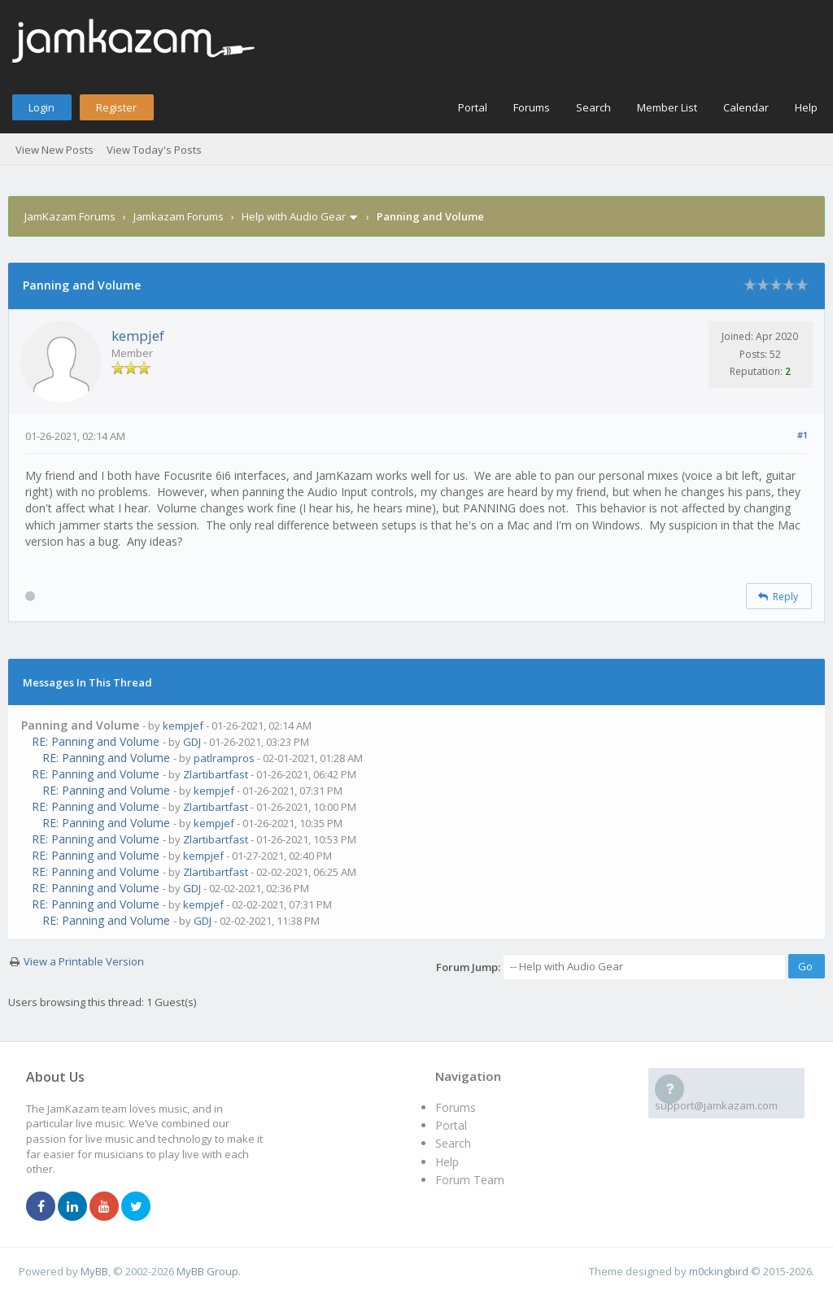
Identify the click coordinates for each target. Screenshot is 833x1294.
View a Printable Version (84, 961)
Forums (531, 107)
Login (41, 107)
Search (593, 107)
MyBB (94, 1271)
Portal (472, 107)
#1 (802, 435)
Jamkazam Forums (178, 216)
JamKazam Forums (70, 216)
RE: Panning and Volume (95, 741)
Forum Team (469, 1179)
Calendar (746, 107)
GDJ (192, 741)
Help (806, 107)
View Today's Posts (154, 149)
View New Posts (54, 149)
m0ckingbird (718, 1271)
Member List (667, 107)
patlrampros (224, 758)
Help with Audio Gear (294, 216)
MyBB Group (207, 1271)
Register (116, 107)
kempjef (137, 335)
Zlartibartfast (215, 774)
